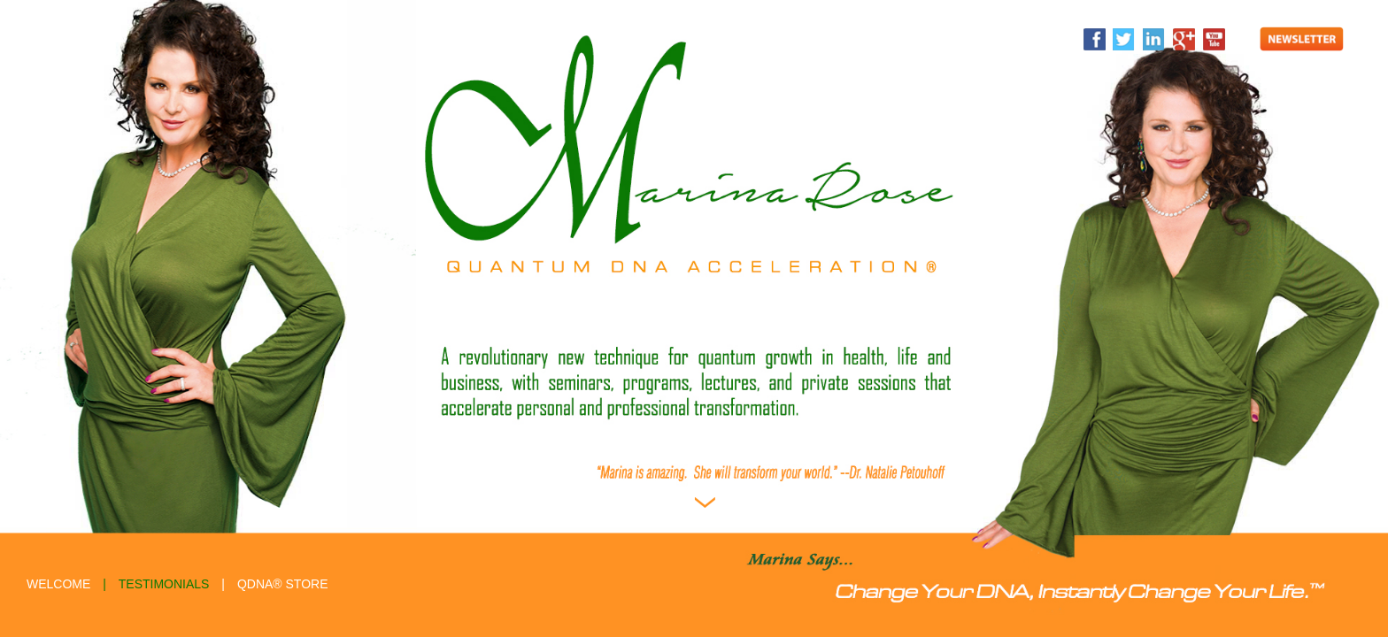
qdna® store (282, 584)
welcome (58, 584)
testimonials (164, 584)
